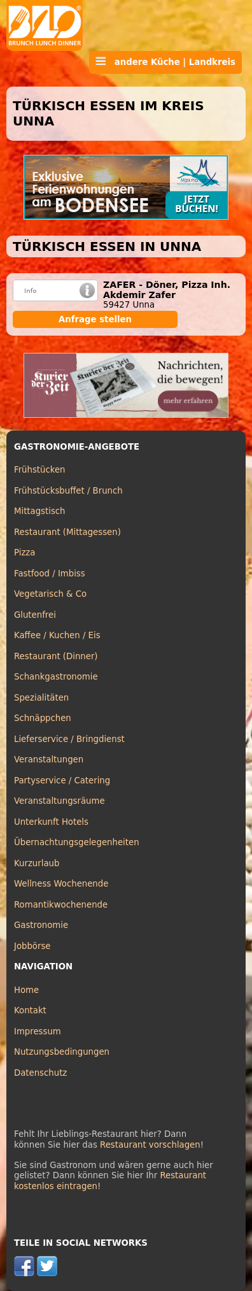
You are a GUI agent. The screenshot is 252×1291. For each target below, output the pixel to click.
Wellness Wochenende (61, 883)
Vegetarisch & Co (50, 594)
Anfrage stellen (95, 319)
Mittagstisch (40, 511)
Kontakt (30, 1010)
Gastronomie (41, 925)
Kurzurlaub (36, 863)
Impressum (37, 1031)
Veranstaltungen (48, 759)
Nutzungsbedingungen (61, 1052)
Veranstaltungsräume (59, 801)
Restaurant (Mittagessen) (67, 532)
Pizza (24, 552)
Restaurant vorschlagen (150, 1145)
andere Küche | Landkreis (165, 62)
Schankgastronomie (56, 676)
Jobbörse (32, 946)
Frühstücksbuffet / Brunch (68, 491)
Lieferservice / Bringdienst (69, 739)
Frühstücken (40, 469)
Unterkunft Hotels (51, 822)
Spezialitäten (41, 698)
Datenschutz (40, 1073)
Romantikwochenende (61, 904)
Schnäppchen (42, 718)
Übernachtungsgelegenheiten (76, 842)
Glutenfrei (35, 615)
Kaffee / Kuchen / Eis (57, 635)
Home (26, 990)
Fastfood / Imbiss (49, 573)
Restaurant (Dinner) (56, 656)
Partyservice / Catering (62, 780)
